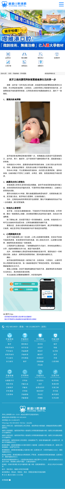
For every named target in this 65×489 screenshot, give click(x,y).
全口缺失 (9, 361)
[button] (28, 48)
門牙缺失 (9, 351)
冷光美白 (40, 380)
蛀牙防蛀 (55, 380)
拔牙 (55, 354)
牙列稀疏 (24, 358)
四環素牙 (40, 358)
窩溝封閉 (55, 384)
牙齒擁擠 (24, 351)
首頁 (9, 73)
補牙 (55, 344)
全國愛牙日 (9, 380)
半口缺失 (9, 358)
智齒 (55, 347)
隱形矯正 (24, 344)
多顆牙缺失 (9, 354)
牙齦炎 (25, 387)
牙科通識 (23, 73)
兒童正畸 (55, 387)
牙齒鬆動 (24, 394)
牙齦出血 (24, 384)
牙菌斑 (40, 398)
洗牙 (40, 384)
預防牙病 (9, 384)
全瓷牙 (40, 347)
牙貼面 (40, 365)
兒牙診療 (55, 398)
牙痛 (55, 358)
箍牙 (25, 361)
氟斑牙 (40, 354)
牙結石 (40, 394)
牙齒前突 (24, 354)
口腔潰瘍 (55, 361)
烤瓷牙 (40, 351)
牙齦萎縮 (24, 398)
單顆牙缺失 (9, 347)
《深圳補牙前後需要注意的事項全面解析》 (18, 316)
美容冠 (40, 344)
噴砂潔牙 (40, 391)
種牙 (9, 344)
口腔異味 (9, 394)
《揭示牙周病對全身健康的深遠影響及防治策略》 (20, 319)
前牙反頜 (24, 347)
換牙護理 (55, 394)
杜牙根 (55, 351)
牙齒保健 (16, 73)
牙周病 (25, 391)
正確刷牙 (9, 387)
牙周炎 (25, 380)
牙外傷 (55, 391)
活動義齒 (40, 361)
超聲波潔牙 (40, 387)
